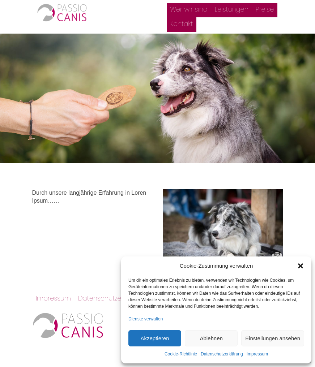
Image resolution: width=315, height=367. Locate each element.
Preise (265, 9)
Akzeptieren (154, 338)
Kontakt (181, 23)
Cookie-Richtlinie (181, 354)
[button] (300, 265)
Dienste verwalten (145, 318)
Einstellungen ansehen (272, 338)
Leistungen (231, 9)
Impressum (257, 354)
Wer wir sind (189, 9)
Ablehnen (211, 338)
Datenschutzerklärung (222, 354)
